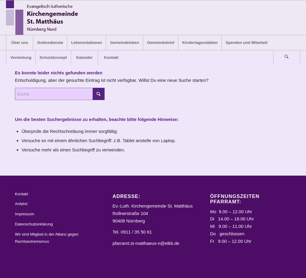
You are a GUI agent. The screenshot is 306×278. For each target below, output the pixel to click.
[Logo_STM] (44, 17)
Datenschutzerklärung (34, 224)
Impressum (24, 214)
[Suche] (286, 57)
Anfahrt (21, 204)
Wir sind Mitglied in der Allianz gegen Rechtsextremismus (46, 238)
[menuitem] (19, 42)
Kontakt (21, 194)
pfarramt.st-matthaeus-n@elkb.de (145, 243)
